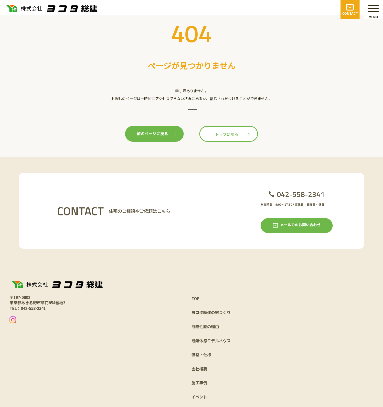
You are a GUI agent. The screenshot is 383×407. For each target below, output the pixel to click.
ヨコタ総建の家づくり (211, 312)
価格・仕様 (201, 354)
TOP (195, 298)
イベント (199, 397)
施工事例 (199, 383)
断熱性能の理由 (205, 326)
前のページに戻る (152, 133)
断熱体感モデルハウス (211, 341)
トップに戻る (226, 134)
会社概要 (199, 369)
